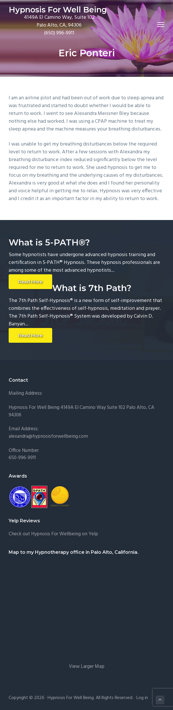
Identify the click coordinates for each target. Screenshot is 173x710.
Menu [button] (158, 24)
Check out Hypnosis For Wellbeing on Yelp (53, 534)
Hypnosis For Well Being (58, 9)
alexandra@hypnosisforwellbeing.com (48, 436)
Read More (30, 281)
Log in (142, 698)
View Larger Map (86, 666)
